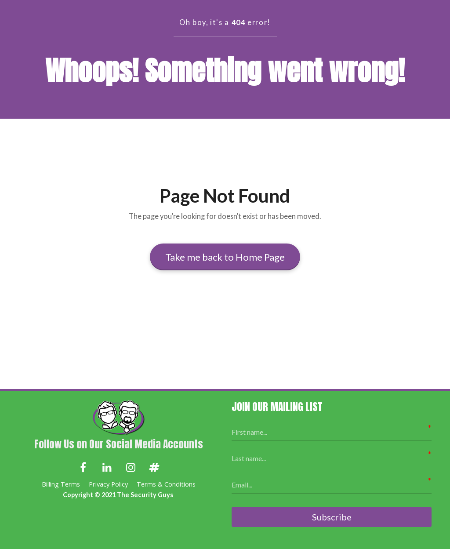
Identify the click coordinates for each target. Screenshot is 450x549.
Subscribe (332, 517)
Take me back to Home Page (225, 257)
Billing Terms (61, 484)
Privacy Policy (108, 484)
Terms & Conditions (166, 484)
